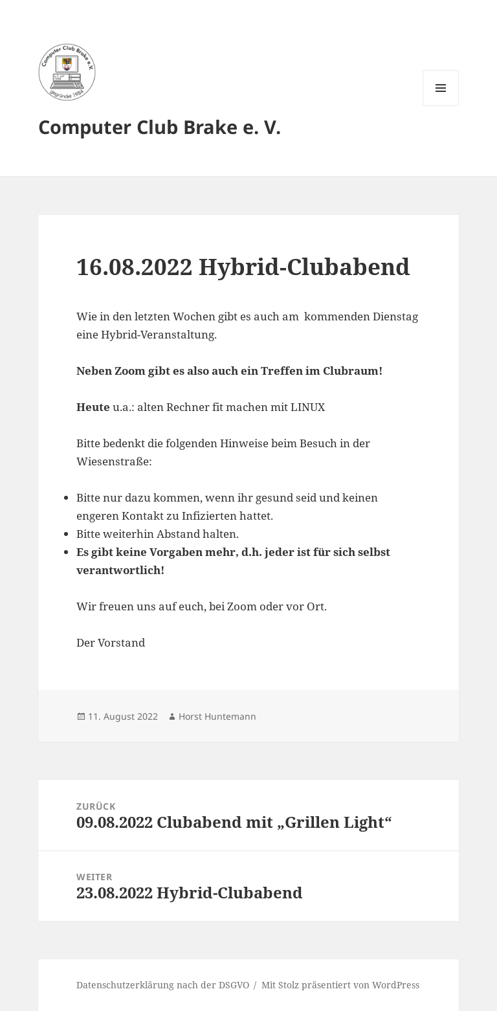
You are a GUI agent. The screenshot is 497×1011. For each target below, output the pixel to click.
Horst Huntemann (217, 716)
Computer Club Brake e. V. (159, 126)
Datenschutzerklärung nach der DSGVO (162, 985)
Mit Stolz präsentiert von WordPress (340, 985)
